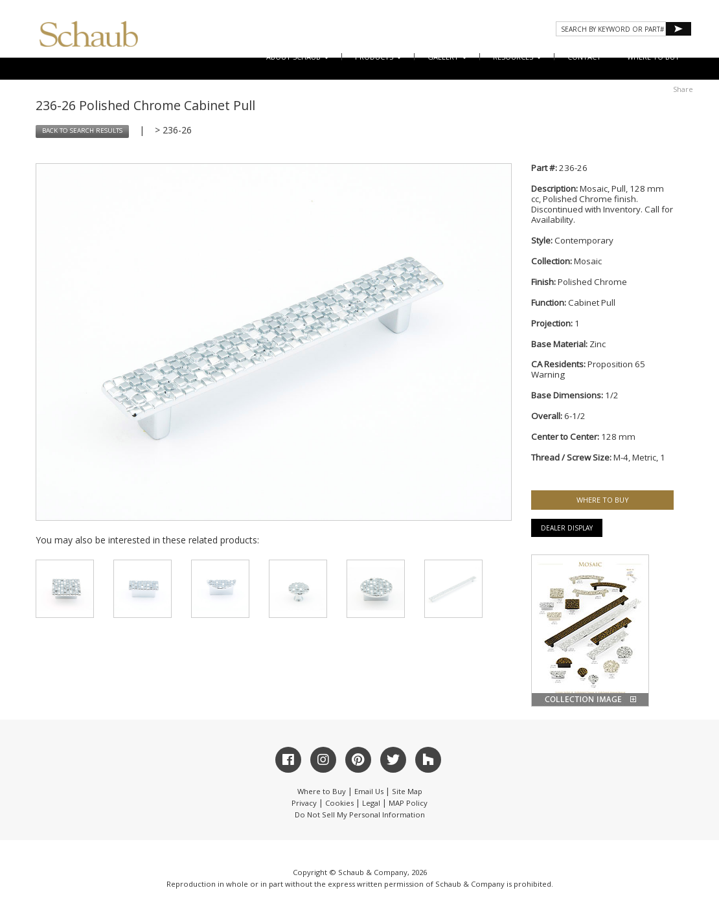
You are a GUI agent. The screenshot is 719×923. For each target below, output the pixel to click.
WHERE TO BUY (653, 56)
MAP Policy (408, 803)
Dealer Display (567, 527)
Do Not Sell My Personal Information (360, 814)
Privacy (304, 803)
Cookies (339, 803)
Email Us (368, 791)
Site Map (407, 791)
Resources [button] (517, 56)
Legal (371, 803)
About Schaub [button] (297, 56)
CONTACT (584, 56)
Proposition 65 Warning (588, 369)
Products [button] (378, 56)
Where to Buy (321, 791)
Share (683, 89)
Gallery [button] (447, 56)
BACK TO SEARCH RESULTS (82, 130)
